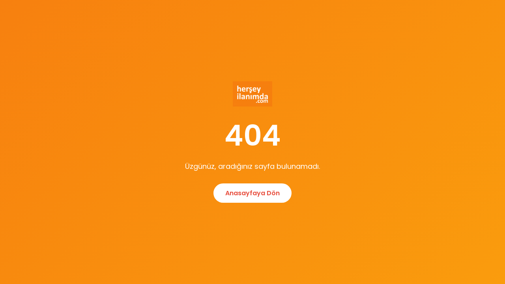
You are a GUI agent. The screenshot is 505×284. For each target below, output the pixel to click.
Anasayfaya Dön (252, 193)
